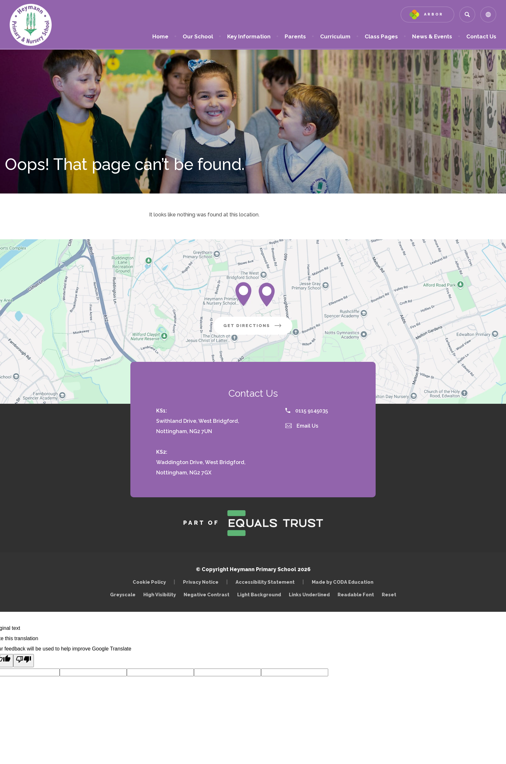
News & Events (432, 36)
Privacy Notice (200, 582)
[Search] (467, 14)
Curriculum (335, 36)
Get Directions (257, 328)
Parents (295, 36)
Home (160, 36)
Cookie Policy (149, 582)
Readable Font (356, 594)
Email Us (301, 426)
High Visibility (159, 594)
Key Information (248, 36)
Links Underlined (309, 594)
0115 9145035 (306, 411)
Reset (389, 594)
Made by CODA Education (344, 582)
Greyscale (123, 594)
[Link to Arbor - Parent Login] (427, 14)
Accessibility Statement (265, 582)
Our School (198, 36)
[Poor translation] (23, 660)
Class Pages (381, 36)
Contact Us (481, 36)
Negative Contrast (206, 594)
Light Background (259, 594)
